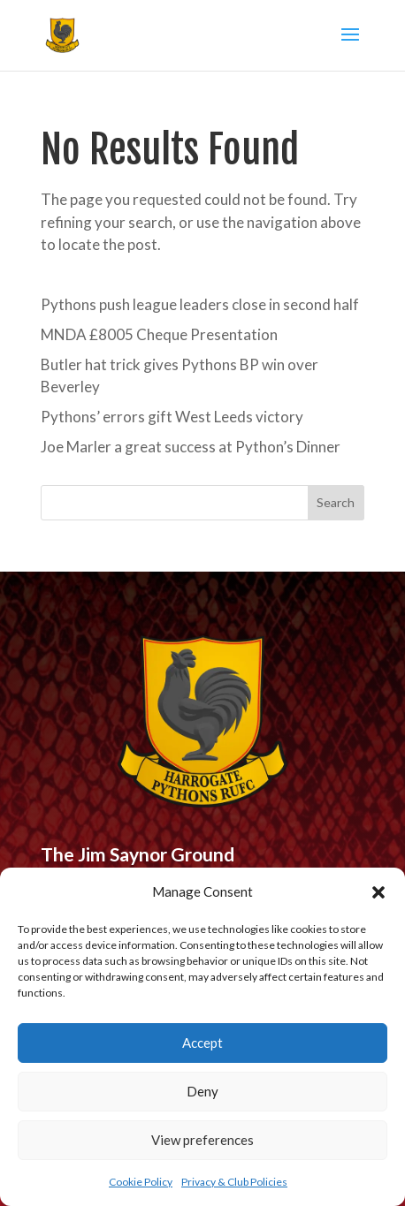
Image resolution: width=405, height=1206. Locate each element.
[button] (378, 892)
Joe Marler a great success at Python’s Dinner (190, 446)
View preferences (202, 1140)
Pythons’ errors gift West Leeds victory (172, 416)
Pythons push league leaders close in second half (200, 304)
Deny (202, 1091)
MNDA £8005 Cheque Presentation (159, 334)
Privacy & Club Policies (234, 1181)
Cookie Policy (140, 1181)
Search (336, 502)
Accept (202, 1043)
